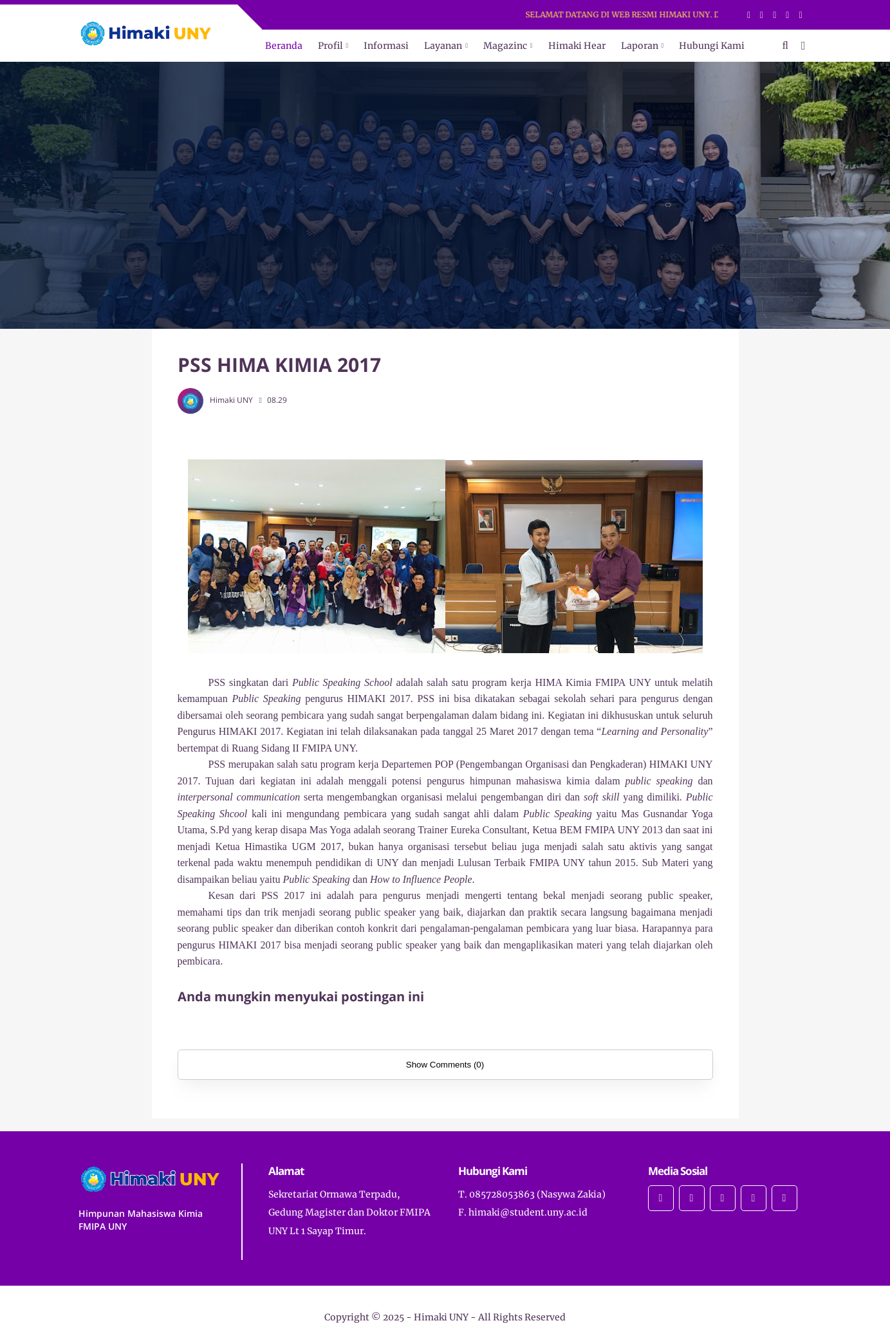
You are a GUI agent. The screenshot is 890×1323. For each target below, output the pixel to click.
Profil (330, 45)
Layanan (443, 45)
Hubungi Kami (712, 45)
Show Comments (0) (445, 1064)
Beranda (283, 45)
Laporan (639, 45)
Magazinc (505, 45)
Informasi (386, 45)
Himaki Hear (577, 45)
